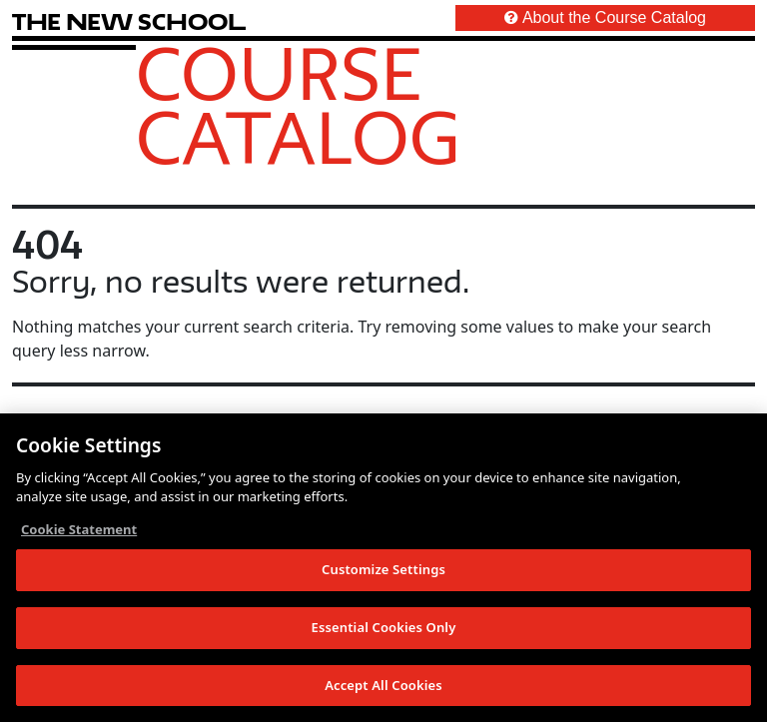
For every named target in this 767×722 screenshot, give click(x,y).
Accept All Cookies (383, 687)
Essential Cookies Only (384, 629)
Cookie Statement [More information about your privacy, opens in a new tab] (79, 531)
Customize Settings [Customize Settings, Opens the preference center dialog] (383, 571)
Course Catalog (298, 105)
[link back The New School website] (129, 21)
